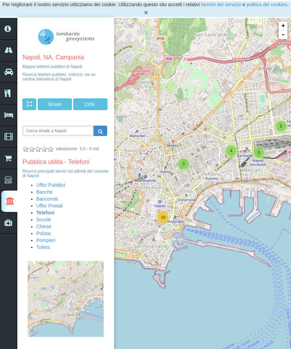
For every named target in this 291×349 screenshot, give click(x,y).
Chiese (43, 226)
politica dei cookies (267, 4)
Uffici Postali (49, 206)
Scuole (43, 219)
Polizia (43, 233)
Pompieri (45, 240)
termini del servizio (221, 4)
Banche (44, 192)
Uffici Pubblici (50, 185)
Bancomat (47, 199)
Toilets (43, 247)
